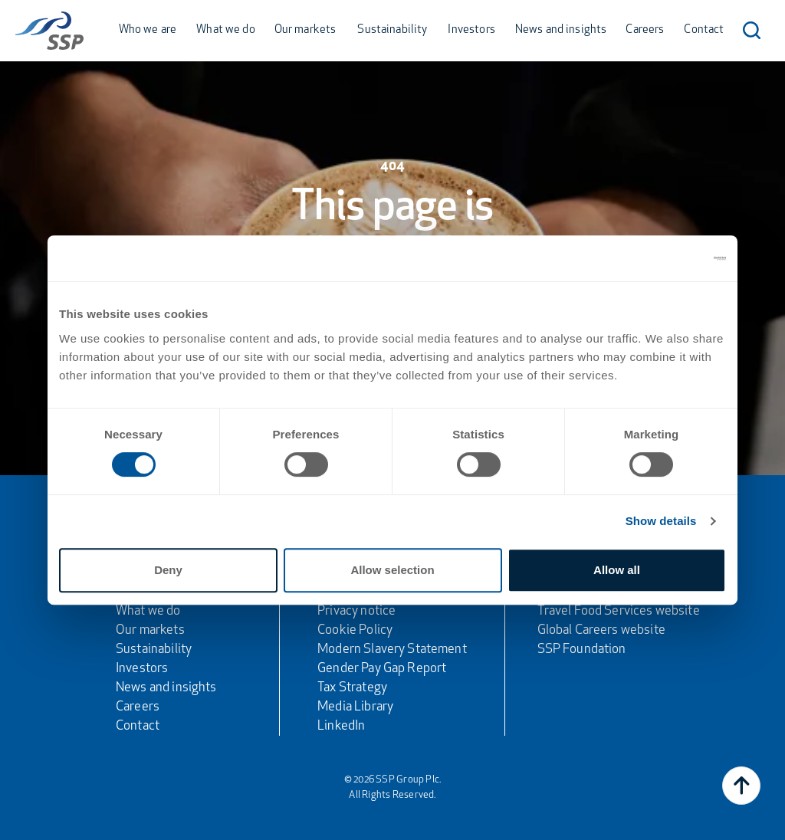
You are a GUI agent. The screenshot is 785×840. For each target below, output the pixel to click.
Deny (168, 569)
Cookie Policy (354, 630)
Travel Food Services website (618, 611)
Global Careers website (601, 630)
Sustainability (392, 30)
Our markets (305, 30)
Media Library (355, 707)
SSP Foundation (581, 649)
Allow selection (392, 569)
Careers (645, 30)
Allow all (616, 569)
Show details (661, 520)
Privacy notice (356, 611)
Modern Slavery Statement (392, 649)
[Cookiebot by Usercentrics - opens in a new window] (659, 258)
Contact (704, 30)
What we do (225, 30)
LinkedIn (341, 726)
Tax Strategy (352, 687)
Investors (471, 30)
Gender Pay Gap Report (381, 668)
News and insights (561, 30)
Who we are (148, 30)
